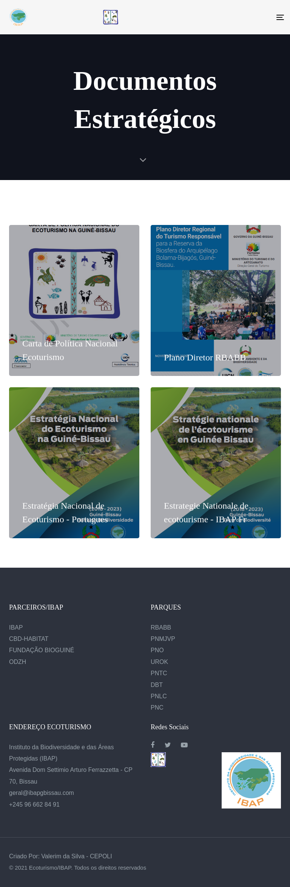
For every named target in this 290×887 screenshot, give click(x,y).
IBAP (16, 627)
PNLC (159, 696)
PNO (157, 650)
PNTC (159, 673)
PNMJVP (163, 639)
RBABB (161, 627)
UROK (159, 662)
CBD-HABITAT (28, 639)
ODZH (17, 662)
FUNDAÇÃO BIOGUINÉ (41, 650)
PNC (157, 707)
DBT (157, 685)
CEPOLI (101, 856)
